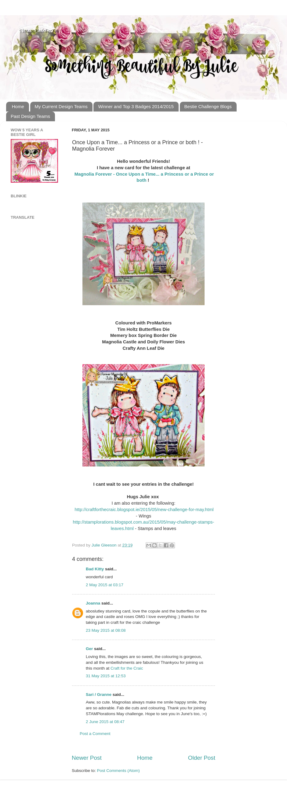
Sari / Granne (98, 694)
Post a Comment (95, 733)
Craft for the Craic (127, 668)
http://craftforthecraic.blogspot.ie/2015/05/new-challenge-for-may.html (143, 509)
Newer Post (87, 758)
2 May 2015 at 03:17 (104, 585)
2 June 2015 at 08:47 (105, 721)
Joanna (93, 603)
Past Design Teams (30, 116)
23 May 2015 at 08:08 (106, 630)
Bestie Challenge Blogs (208, 106)
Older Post (201, 758)
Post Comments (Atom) (118, 770)
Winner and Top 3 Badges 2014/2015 (135, 106)
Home (18, 106)
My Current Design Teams (61, 106)
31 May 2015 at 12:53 (106, 676)
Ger (89, 648)
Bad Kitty (95, 569)
